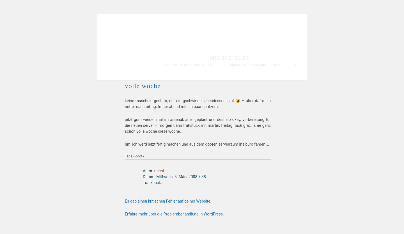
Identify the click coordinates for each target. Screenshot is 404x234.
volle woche (143, 86)
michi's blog (230, 57)
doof (139, 156)
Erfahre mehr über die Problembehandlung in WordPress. (174, 214)
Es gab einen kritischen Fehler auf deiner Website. (168, 201)
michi (159, 171)
